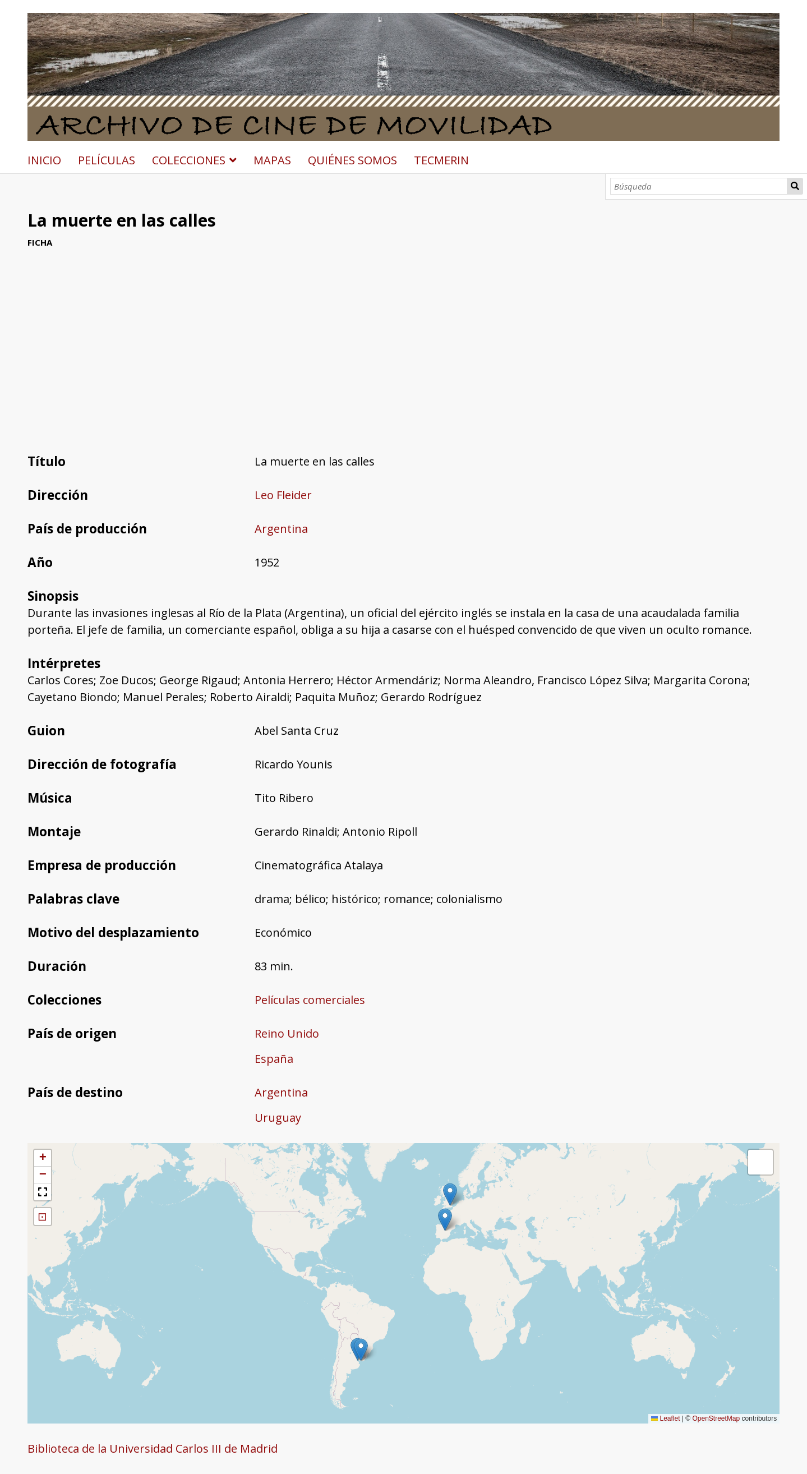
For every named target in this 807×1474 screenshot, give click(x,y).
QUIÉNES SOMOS (352, 160)
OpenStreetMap (716, 1418)
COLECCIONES (188, 160)
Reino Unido (287, 1033)
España (274, 1058)
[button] (450, 1194)
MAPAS (272, 160)
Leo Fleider (283, 495)
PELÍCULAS (106, 160)
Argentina (281, 528)
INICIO (44, 160)
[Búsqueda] (698, 186)
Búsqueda (795, 186)
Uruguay (278, 1117)
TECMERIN (441, 160)
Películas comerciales (310, 999)
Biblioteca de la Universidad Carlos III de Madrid (152, 1448)
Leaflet (665, 1418)
